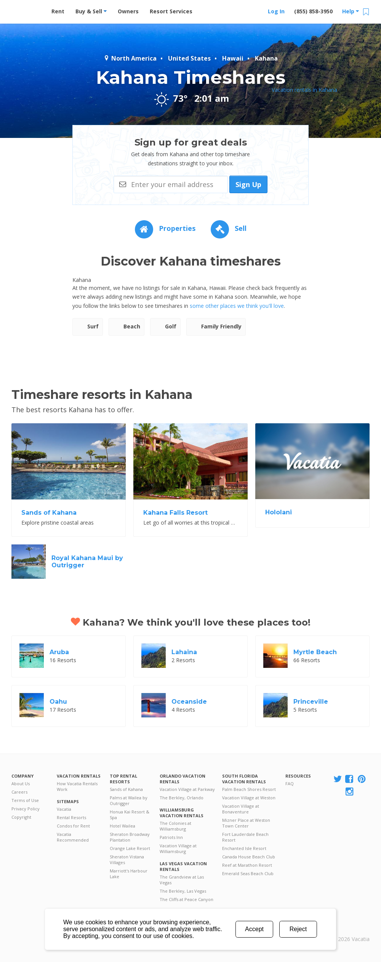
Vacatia (64, 809)
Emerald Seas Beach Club (248, 873)
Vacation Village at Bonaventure (240, 809)
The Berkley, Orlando (181, 797)
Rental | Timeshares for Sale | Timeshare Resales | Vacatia (351, 929)
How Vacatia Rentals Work (77, 786)
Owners (128, 11)
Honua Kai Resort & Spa (129, 814)
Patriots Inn (171, 837)
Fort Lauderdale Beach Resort (245, 837)
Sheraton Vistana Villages (127, 859)
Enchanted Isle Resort (244, 848)
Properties (165, 228)
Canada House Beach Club (248, 857)
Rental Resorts (71, 817)
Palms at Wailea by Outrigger (128, 800)
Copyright (21, 817)
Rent (57, 11)
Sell (229, 228)
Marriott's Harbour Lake (128, 873)
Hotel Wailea (122, 826)
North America (130, 58)
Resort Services (171, 11)
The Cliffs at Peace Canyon (186, 899)
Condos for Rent (73, 826)
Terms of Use (25, 800)
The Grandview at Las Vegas (182, 879)
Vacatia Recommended (73, 837)
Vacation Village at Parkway (187, 789)
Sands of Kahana (126, 789)
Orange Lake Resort (130, 848)
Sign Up (248, 184)
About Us (20, 783)
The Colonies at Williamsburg (175, 826)
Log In (276, 11)
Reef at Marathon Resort (247, 865)
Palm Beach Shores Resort (249, 789)
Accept (254, 929)
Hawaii (232, 58)
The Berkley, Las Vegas (183, 891)
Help (350, 11)
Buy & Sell (91, 11)
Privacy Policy (25, 809)
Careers (19, 792)
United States (189, 58)
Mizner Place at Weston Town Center (246, 823)
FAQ (289, 783)
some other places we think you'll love (237, 305)
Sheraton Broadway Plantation (130, 837)
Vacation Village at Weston (248, 797)
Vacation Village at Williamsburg (178, 848)
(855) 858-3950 (313, 11)
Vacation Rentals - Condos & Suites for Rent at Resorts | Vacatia (26, 9)
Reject (298, 929)
